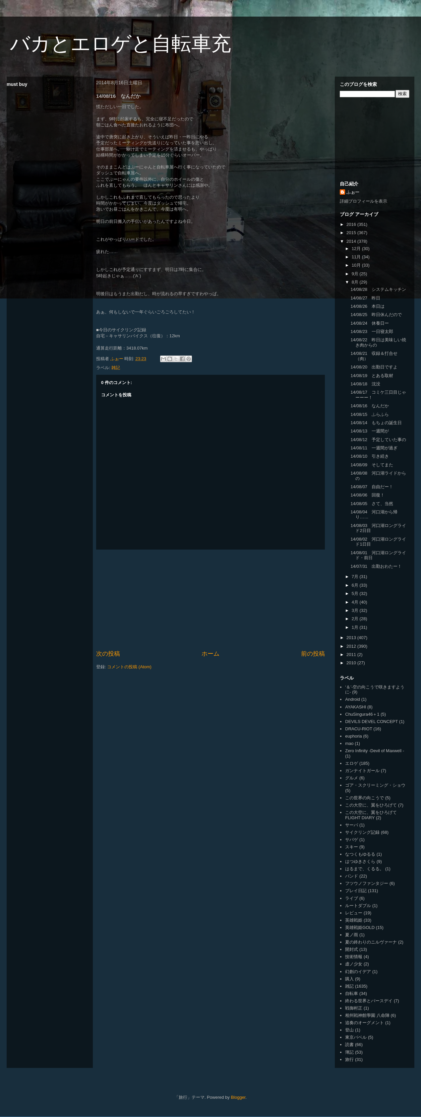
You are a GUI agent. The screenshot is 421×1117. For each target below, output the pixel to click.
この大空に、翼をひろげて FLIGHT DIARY (371, 815)
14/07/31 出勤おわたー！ (376, 566)
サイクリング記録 (362, 832)
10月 (357, 265)
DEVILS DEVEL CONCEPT (371, 721)
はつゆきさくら (360, 861)
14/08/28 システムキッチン (378, 289)
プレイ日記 (356, 890)
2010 (351, 662)
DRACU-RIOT (358, 728)
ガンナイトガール (362, 770)
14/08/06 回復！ (367, 495)
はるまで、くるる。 (364, 868)
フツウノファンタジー (366, 883)
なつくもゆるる (360, 854)
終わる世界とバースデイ (368, 1000)
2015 (351, 232)
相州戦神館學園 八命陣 (367, 1015)
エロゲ (351, 763)
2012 (351, 646)
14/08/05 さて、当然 (371, 503)
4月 (356, 602)
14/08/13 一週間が (369, 430)
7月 (356, 576)
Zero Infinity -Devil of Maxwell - (374, 750)
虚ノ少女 (353, 963)
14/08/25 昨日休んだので (376, 314)
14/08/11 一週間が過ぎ (373, 447)
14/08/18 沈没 (365, 383)
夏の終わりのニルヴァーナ (371, 942)
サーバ (351, 824)
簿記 (349, 1052)
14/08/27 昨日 (365, 298)
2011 (351, 654)
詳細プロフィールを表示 (363, 201)
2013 (351, 637)
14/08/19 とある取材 (371, 375)
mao (349, 743)
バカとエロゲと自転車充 (120, 44)
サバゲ (351, 839)
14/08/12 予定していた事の (378, 439)
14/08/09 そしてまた (371, 464)
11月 (357, 256)
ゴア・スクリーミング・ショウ (375, 785)
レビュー (353, 912)
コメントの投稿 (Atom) (129, 666)
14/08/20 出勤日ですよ (373, 366)
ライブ (351, 898)
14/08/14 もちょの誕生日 (376, 422)
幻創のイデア (358, 971)
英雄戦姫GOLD (360, 927)
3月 (356, 610)
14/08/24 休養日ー (369, 323)
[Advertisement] (210, 599)
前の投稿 (313, 653)
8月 (356, 282)
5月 (356, 593)
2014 (351, 241)
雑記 (115, 367)
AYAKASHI (355, 706)
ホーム (210, 653)
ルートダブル (358, 905)
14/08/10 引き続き (369, 456)
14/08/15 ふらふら (369, 414)
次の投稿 (108, 653)
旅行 (349, 1059)
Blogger (238, 1097)
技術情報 (353, 956)
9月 (356, 273)
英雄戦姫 (353, 920)
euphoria (353, 736)
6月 (356, 585)
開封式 (351, 949)
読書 (349, 1044)
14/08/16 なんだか (369, 405)
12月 (357, 248)
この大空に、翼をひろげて (371, 805)
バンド (351, 876)
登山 (349, 1029)
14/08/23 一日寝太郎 (371, 331)
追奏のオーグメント (364, 1022)
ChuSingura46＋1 (362, 714)
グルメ (351, 777)
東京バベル (356, 1037)
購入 (349, 978)
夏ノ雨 (351, 934)
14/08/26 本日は (367, 306)
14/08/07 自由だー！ (371, 486)
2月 (356, 618)
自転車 (351, 993)
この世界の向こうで (364, 797)
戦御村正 (353, 1008)
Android (352, 699)
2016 (351, 224)
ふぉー (352, 192)
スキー (351, 846)
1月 (356, 627)
